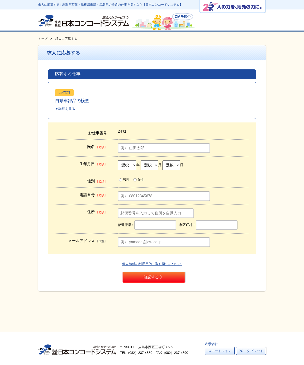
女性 (138, 179)
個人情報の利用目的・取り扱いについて (152, 264)
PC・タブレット (251, 351)
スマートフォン (219, 351)
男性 (124, 179)
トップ (42, 39)
